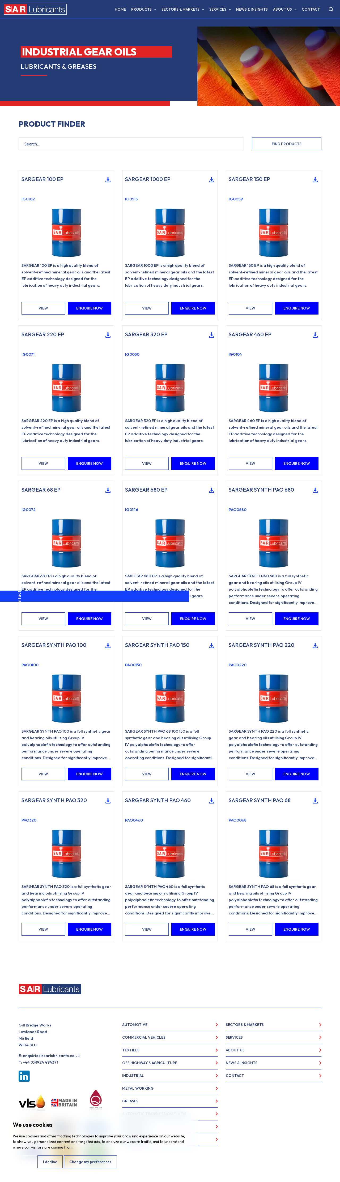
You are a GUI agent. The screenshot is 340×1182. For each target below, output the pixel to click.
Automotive (134, 1024)
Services (217, 9)
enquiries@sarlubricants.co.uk (51, 1055)
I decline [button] (50, 1161)
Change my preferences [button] (90, 1161)
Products (141, 9)
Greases (130, 1101)
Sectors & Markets (180, 9)
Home (120, 9)
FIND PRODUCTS (286, 143)
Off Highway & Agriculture (149, 1062)
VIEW (43, 308)
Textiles (130, 1050)
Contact (311, 9)
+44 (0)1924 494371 (40, 1062)
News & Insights (252, 9)
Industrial (133, 1075)
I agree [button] (24, 1161)
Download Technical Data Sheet (106, 179)
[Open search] (331, 9)
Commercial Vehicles (143, 1037)
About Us (282, 9)
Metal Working (138, 1088)
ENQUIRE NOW (89, 308)
